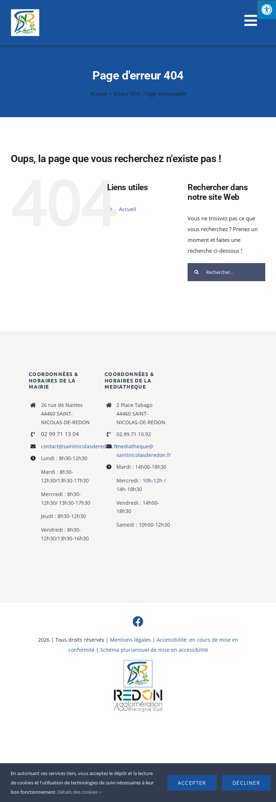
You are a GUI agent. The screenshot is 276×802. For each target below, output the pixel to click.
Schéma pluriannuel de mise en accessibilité (154, 649)
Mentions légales (130, 639)
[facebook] (138, 621)
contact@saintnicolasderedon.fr (79, 446)
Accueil (98, 93)
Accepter (192, 782)
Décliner (246, 782)
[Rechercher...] (226, 272)
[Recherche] (197, 272)
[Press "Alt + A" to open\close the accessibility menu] (266, 9)
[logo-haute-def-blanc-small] (138, 689)
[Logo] (138, 662)
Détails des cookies (80, 792)
